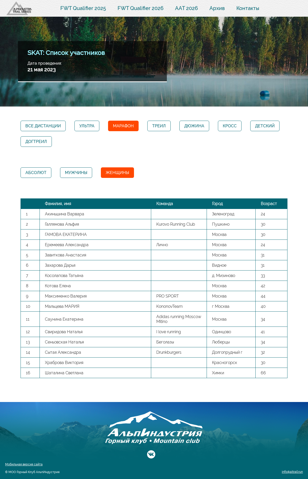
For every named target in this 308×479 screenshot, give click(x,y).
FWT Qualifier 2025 (83, 8)
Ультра (86, 125)
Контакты (247, 8)
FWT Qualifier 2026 (140, 8)
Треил (159, 125)
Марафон (123, 125)
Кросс (230, 125)
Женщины (117, 172)
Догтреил (36, 141)
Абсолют (35, 172)
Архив (217, 8)
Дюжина (194, 125)
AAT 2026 (186, 8)
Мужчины (76, 172)
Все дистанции (43, 125)
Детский (265, 125)
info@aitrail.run (292, 472)
